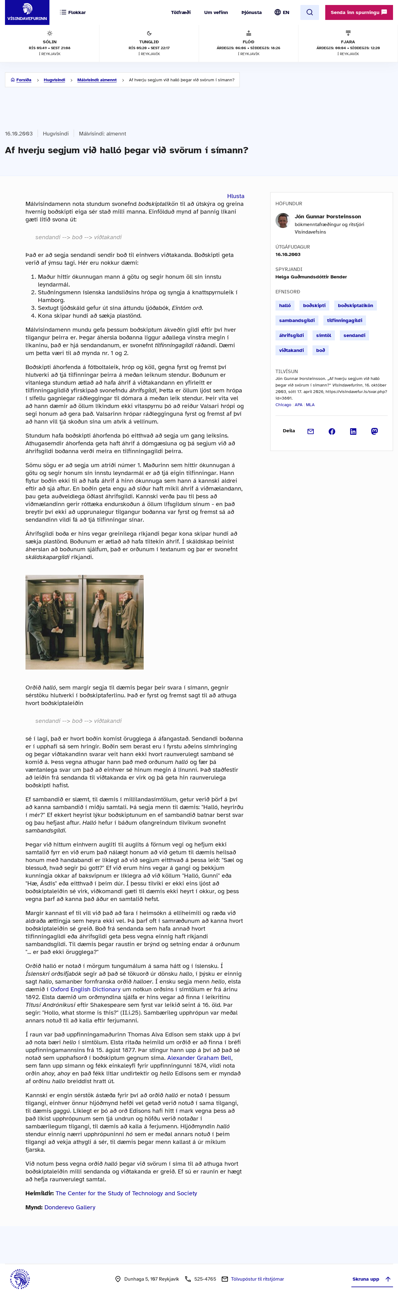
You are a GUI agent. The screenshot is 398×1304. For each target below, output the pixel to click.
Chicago (283, 404)
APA (299, 404)
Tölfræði (181, 12)
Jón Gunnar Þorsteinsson (328, 216)
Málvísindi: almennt (97, 80)
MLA (310, 404)
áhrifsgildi (291, 335)
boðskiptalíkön (355, 305)
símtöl (323, 335)
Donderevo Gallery (69, 1207)
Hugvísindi (54, 80)
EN (286, 12)
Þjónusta (252, 12)
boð (320, 350)
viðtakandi (291, 350)
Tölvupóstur (257, 1279)
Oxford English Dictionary (85, 989)
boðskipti (314, 305)
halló (285, 305)
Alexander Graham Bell (199, 1058)
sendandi (354, 335)
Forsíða (23, 80)
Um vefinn (216, 12)
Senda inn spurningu (359, 12)
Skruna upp (372, 1279)
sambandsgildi (297, 320)
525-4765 (205, 1279)
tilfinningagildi (344, 320)
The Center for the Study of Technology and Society (126, 1193)
